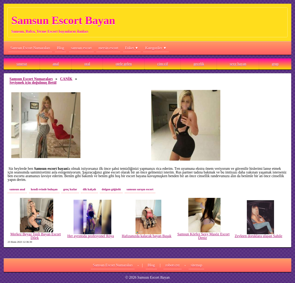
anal (56, 64)
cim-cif (162, 64)
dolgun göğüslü (111, 189)
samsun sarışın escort (140, 189)
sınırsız (21, 64)
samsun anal (17, 189)
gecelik (199, 64)
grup (275, 64)
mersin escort (108, 48)
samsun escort (81, 48)
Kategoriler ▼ (156, 48)
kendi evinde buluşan (44, 189)
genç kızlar (70, 189)
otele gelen (124, 64)
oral (87, 64)
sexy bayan (238, 64)
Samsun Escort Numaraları (30, 48)
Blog (60, 48)
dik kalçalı (89, 189)
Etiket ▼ (132, 48)
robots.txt (172, 265)
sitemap (196, 265)
